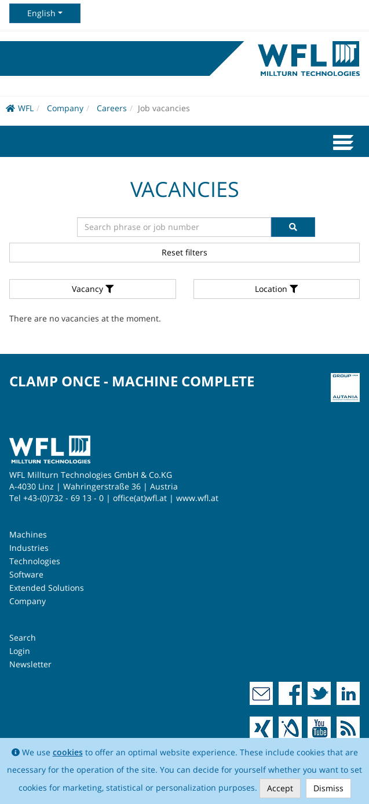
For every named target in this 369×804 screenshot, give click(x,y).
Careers (112, 108)
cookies (68, 752)
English (41, 13)
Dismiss (328, 788)
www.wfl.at (197, 497)
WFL (20, 108)
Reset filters (184, 252)
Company (65, 108)
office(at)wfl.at (140, 497)
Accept (280, 788)
